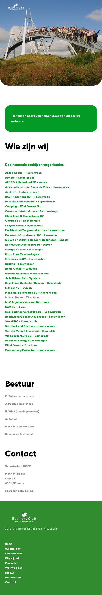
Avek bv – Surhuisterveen (22, 192)
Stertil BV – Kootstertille (21, 321)
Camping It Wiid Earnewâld (22, 206)
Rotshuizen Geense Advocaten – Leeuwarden (35, 316)
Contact (10, 582)
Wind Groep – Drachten (21, 345)
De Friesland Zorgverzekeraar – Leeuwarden (35, 230)
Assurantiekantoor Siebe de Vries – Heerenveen (37, 187)
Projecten (11, 563)
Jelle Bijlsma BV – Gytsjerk (22, 278)
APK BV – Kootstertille (19, 177)
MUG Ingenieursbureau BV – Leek (27, 302)
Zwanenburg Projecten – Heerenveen (30, 350)
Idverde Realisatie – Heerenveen (27, 273)
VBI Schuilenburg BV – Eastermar (27, 335)
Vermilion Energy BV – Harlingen (26, 340)
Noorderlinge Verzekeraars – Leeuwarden (33, 311)
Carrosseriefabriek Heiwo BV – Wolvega (31, 211)
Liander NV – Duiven (18, 287)
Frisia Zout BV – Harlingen (22, 254)
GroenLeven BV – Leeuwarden (25, 259)
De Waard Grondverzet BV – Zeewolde (31, 235)
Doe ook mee (14, 553)
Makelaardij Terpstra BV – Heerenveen (31, 292)
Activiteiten (13, 577)
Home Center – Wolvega (21, 268)
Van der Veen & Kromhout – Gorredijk (30, 331)
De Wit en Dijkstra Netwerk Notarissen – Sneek (36, 240)
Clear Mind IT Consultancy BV (24, 216)
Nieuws (9, 572)
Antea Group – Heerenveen (23, 172)
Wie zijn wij (12, 558)
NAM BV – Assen (15, 307)
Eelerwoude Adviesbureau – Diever (28, 244)
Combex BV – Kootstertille (22, 220)
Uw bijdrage (13, 548)
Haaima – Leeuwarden (19, 263)
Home (9, 544)
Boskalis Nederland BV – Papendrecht (30, 201)
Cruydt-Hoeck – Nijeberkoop (24, 225)
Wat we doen (13, 567)
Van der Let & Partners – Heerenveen (30, 326)
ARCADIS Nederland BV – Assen (26, 182)
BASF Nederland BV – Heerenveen (27, 196)
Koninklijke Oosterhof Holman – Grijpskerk (33, 283)
